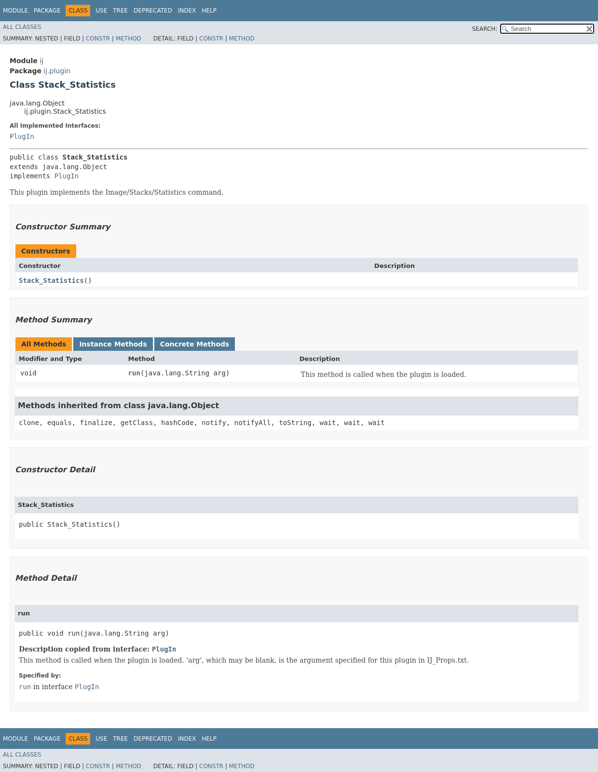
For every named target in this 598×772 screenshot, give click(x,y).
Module (15, 10)
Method (128, 38)
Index (187, 10)
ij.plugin (56, 71)
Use (101, 10)
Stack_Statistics (51, 280)
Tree (120, 10)
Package (47, 10)
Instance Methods (113, 344)
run (134, 373)
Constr (98, 38)
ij (41, 61)
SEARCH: (485, 29)
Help (209, 10)
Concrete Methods (195, 344)
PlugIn (22, 136)
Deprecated (153, 10)
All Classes (22, 27)
